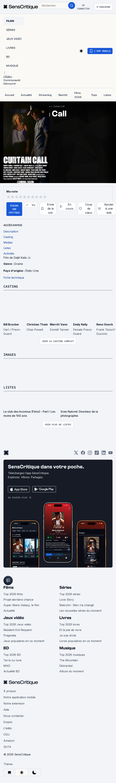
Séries (65, 587)
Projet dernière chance (18, 599)
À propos (9, 691)
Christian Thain (37, 324)
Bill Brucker (11, 324)
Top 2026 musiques (72, 654)
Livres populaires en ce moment (80, 641)
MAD (6, 665)
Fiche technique (13, 277)
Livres (65, 617)
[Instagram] (90, 453)
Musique (67, 648)
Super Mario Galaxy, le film (21, 605)
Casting (10, 286)
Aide (6, 709)
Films (8, 587)
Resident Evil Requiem (17, 630)
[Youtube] (110, 453)
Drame (18, 264)
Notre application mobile (19, 697)
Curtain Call (59, 106)
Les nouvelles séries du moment (80, 610)
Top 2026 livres (69, 624)
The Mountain (68, 660)
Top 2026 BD (12, 654)
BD (6, 648)
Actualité (9, 610)
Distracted (65, 665)
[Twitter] (76, 453)
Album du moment (71, 671)
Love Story (66, 599)
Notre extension (13, 703)
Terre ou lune (12, 660)
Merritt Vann (58, 324)
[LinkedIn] (104, 453)
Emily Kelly (80, 324)
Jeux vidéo (13, 617)
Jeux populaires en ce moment (23, 641)
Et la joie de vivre (70, 630)
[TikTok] (97, 453)
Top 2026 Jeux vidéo (17, 624)
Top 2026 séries (69, 594)
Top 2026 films (13, 594)
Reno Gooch (104, 324)
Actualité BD (11, 671)
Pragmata (9, 635)
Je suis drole (67, 635)
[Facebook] (83, 453)
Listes (9, 387)
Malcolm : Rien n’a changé (76, 605)
